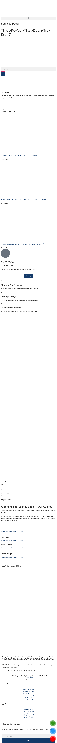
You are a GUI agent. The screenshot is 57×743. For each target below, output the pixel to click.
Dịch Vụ (5, 684)
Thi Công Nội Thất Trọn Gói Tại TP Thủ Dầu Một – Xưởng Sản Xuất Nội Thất (23, 200)
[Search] (3, 73)
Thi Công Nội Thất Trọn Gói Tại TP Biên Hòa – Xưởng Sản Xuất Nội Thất (22, 244)
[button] (28, 18)
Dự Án (4, 704)
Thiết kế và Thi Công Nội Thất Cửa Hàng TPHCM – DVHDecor (19, 156)
